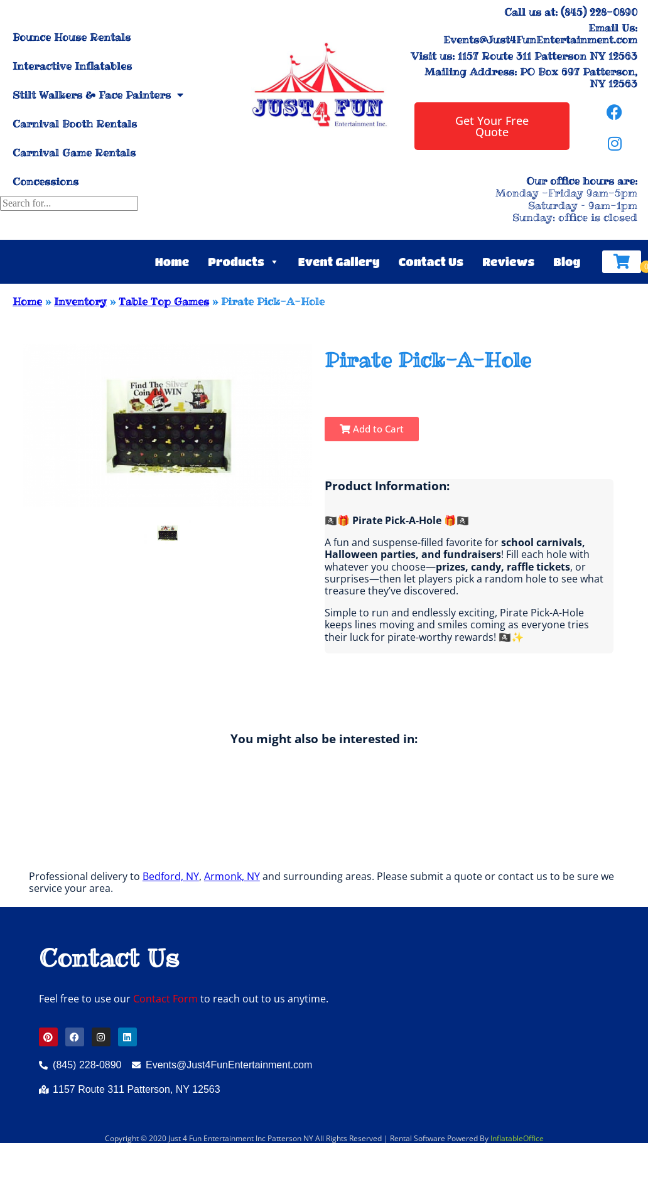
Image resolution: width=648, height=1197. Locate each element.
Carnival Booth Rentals (75, 124)
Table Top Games (164, 301)
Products (243, 261)
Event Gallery (339, 261)
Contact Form (165, 999)
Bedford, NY (171, 876)
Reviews (508, 261)
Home (172, 261)
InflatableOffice (517, 1138)
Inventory (80, 301)
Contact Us (431, 261)
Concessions (45, 181)
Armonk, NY (232, 876)
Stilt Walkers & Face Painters (98, 94)
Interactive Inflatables (72, 66)
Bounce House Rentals (72, 37)
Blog (566, 261)
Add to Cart (372, 428)
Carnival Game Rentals (74, 152)
